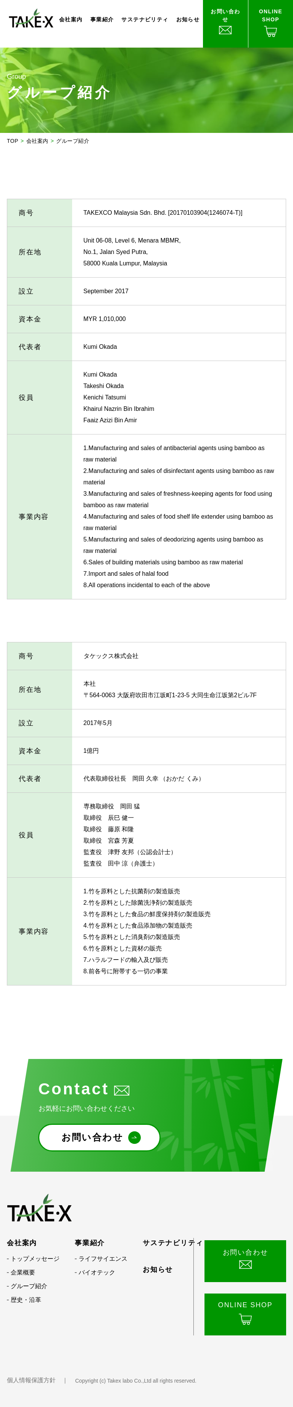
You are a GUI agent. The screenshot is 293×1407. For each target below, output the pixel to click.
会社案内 (71, 19)
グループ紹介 (29, 1286)
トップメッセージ (35, 1258)
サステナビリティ (144, 19)
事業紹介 (102, 19)
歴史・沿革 (26, 1300)
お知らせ (188, 19)
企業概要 (23, 1272)
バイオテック (97, 1272)
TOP (12, 141)
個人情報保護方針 (31, 1380)
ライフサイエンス (103, 1258)
